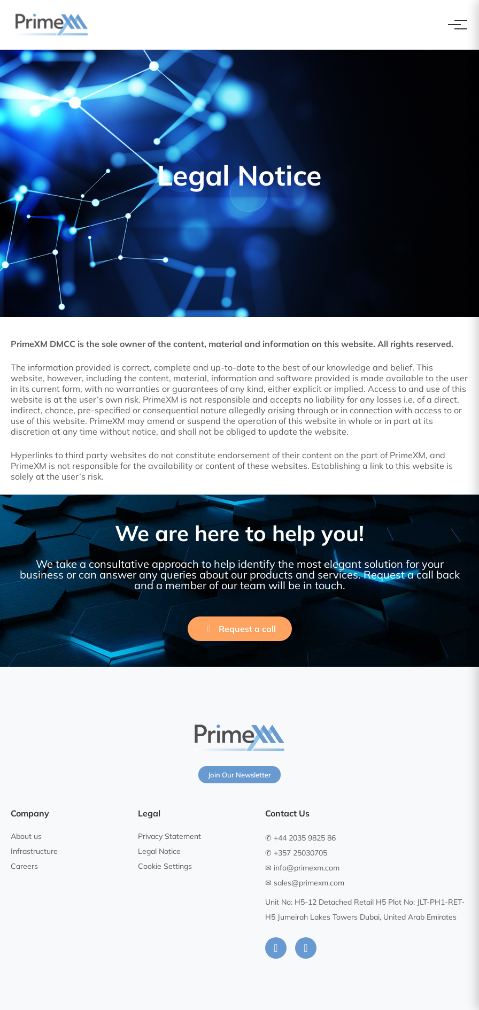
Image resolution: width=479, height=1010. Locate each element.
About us (26, 836)
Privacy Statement (169, 836)
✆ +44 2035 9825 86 (300, 838)
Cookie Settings (165, 866)
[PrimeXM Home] (51, 25)
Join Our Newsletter (239, 774)
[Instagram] (305, 948)
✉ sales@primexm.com (304, 883)
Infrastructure (34, 851)
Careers (24, 866)
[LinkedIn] (276, 948)
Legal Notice (159, 851)
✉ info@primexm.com (302, 868)
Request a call (240, 628)
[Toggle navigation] (454, 24)
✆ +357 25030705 (296, 853)
